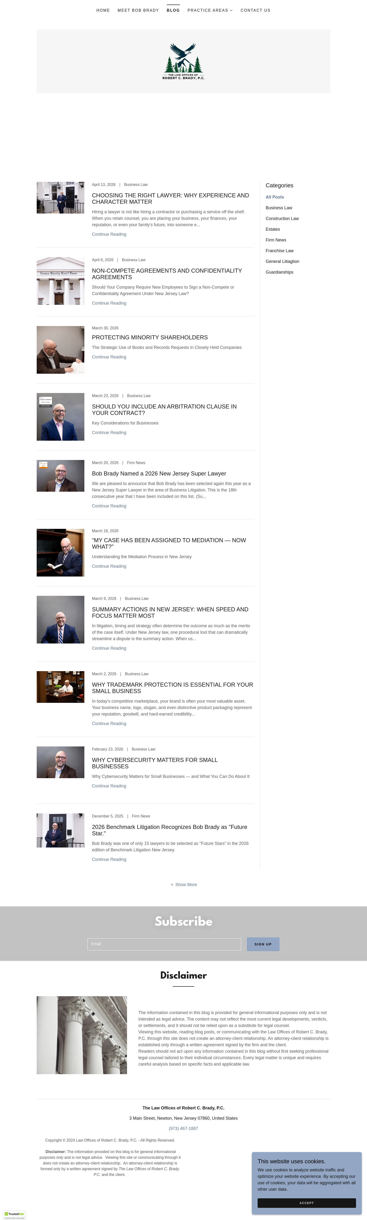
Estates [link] (273, 261)
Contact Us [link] (255, 10)
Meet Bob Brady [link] (138, 10)
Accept (313, 1203)
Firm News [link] (276, 271)
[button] (210, 10)
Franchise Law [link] (280, 282)
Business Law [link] (279, 239)
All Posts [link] (275, 228)
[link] (183, 77)
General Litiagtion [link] (282, 293)
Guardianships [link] (279, 303)
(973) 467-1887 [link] (183, 1161)
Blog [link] (173, 10)
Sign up (262, 976)
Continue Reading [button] (109, 266)
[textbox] (163, 976)
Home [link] (103, 10)
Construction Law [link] (282, 250)
